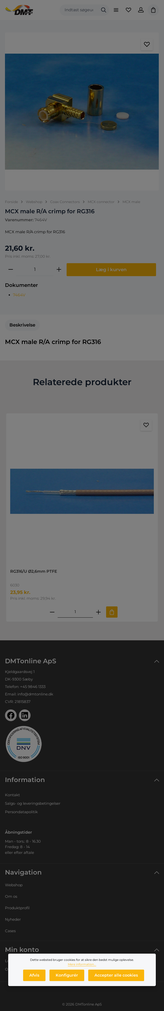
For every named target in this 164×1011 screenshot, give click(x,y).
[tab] (22, 325)
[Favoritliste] (128, 10)
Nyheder (13, 919)
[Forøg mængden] (59, 269)
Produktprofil (17, 907)
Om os (11, 896)
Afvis (34, 975)
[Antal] (34, 269)
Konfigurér (67, 975)
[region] (82, 111)
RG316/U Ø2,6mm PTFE (33, 571)
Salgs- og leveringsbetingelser (32, 803)
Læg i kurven (111, 269)
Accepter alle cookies (116, 975)
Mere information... (82, 965)
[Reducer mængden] (10, 269)
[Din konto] (141, 10)
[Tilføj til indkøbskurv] (112, 612)
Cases (10, 930)
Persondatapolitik (21, 811)
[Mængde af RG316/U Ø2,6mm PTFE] (75, 612)
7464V (19, 295)
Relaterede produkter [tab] (82, 381)
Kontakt (12, 794)
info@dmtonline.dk (35, 694)
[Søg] (103, 10)
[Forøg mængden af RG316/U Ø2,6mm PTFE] (98, 612)
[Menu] (116, 10)
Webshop (14, 885)
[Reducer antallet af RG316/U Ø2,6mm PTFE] (52, 612)
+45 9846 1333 (32, 686)
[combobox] (79, 10)
